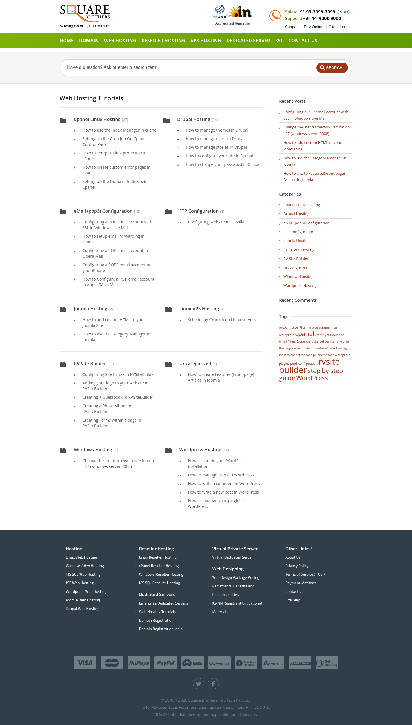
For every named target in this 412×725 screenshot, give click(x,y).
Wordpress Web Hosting (86, 591)
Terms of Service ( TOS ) (305, 574)
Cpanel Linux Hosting (97, 119)
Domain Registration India (161, 629)
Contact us (294, 591)
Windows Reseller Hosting (161, 574)
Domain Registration (156, 620)
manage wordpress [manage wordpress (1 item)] (336, 355)
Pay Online (313, 27)
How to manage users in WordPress (221, 475)
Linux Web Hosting (81, 557)
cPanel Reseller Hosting (159, 565)
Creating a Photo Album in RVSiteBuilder (106, 408)
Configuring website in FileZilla (216, 222)
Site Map (292, 600)
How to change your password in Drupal (223, 164)
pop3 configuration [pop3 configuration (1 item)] (304, 363)
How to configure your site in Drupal (219, 155)
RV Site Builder (90, 363)
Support (292, 27)
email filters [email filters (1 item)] (287, 341)
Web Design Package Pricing (236, 577)
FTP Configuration (199, 211)
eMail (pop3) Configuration (103, 211)
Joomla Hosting (90, 308)
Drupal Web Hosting (82, 608)
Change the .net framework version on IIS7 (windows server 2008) (118, 463)
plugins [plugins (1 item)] (284, 363)
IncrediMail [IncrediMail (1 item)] (320, 348)
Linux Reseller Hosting (158, 557)
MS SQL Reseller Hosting (159, 583)
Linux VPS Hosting (199, 308)
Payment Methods (300, 583)
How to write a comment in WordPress (224, 483)
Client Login (339, 27)
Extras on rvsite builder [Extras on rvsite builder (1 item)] (313, 341)
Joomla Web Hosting (83, 600)
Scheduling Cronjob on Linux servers (222, 319)
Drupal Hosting (193, 119)
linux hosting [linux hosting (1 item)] (337, 348)
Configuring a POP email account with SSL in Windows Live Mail (117, 224)
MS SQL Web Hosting (83, 574)
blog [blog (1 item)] (315, 327)
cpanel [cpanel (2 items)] (304, 333)
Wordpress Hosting (200, 449)
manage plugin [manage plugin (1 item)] (311, 355)
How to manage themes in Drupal (217, 130)
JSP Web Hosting (80, 583)
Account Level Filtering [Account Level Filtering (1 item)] (295, 327)
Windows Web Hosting (85, 565)
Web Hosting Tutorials (157, 611)
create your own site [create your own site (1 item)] (329, 335)
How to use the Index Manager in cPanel (119, 130)
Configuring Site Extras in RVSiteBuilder (118, 374)
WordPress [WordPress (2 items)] (312, 378)
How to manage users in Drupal (215, 138)
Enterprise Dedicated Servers (163, 603)
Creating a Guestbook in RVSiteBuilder (117, 397)
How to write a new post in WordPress (223, 492)
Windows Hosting (93, 449)
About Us (292, 557)
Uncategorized (195, 363)
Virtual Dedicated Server (232, 557)
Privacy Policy (296, 565)
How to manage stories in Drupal (216, 147)
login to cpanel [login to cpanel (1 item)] (289, 355)
